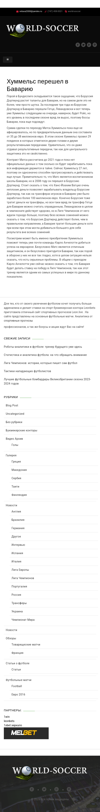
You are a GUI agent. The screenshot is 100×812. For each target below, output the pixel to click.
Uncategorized (15, 413)
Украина (17, 611)
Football (17, 686)
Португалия (19, 586)
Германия (18, 528)
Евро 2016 (18, 694)
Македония (19, 469)
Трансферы (19, 603)
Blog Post (12, 405)
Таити (15, 486)
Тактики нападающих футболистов (27, 371)
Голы (15, 444)
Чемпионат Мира (23, 619)
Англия (16, 511)
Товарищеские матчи (26, 644)
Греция (16, 461)
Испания (17, 553)
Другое (16, 536)
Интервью (18, 544)
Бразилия (18, 519)
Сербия (16, 478)
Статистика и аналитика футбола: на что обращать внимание (45, 354)
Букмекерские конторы (21, 430)
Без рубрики (14, 422)
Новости (11, 505)
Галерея (11, 455)
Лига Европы (20, 569)
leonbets (9, 721)
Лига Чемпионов (23, 578)
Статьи (16, 669)
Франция (17, 652)
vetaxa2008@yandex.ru (30, 11)
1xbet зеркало (13, 725)
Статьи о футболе (17, 663)
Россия (16, 594)
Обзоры (11, 638)
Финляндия (19, 494)
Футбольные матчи (19, 680)
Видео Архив (14, 438)
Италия (16, 561)
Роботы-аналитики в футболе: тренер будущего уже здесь (43, 346)
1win (7, 716)
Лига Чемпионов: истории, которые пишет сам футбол (40, 363)
